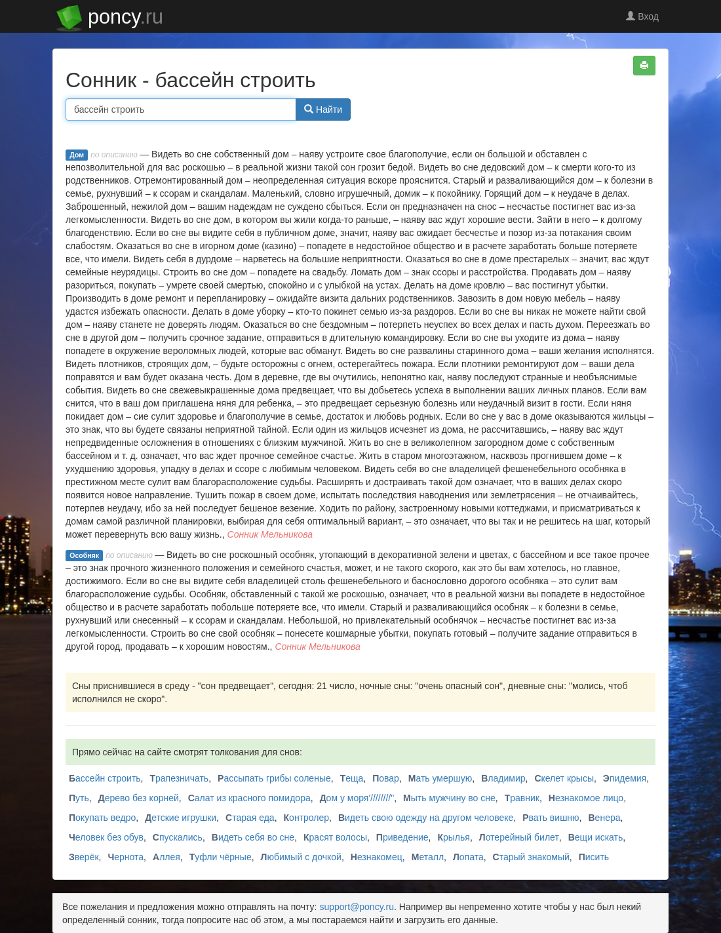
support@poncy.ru (356, 907)
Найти (323, 109)
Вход (642, 16)
